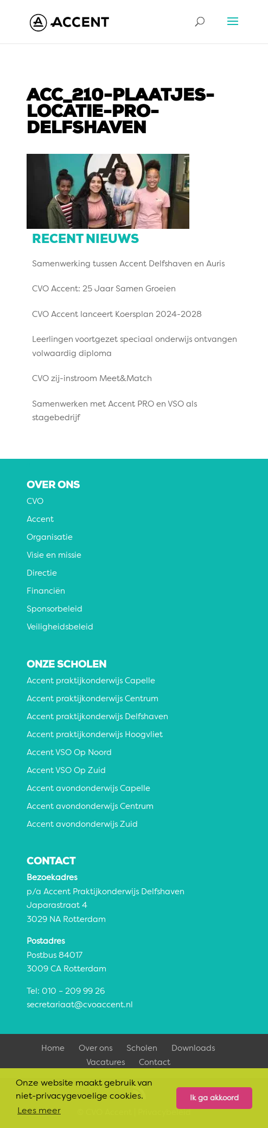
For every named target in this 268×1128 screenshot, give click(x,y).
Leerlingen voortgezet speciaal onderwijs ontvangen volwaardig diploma (134, 347)
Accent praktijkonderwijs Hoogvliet (95, 735)
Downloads (193, 1049)
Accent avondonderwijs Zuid (82, 825)
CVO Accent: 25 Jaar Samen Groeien (104, 289)
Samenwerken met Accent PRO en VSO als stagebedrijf (114, 412)
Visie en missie (54, 556)
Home (53, 1049)
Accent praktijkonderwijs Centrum (92, 699)
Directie (42, 574)
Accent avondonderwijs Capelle (88, 789)
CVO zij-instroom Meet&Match (92, 379)
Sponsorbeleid (54, 610)
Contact (154, 1063)
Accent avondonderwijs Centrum (90, 807)
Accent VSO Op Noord (69, 753)
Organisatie (50, 538)
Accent (40, 520)
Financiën (46, 592)
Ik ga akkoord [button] (214, 1098)
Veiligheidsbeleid (60, 628)
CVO (35, 502)
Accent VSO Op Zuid (66, 771)
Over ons (95, 1049)
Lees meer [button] (39, 1111)
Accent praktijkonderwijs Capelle (91, 681)
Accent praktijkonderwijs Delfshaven (97, 717)
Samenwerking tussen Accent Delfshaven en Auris (128, 264)
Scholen (141, 1049)
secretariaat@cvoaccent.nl (80, 1005)
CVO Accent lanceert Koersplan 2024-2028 (117, 315)
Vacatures (105, 1063)
